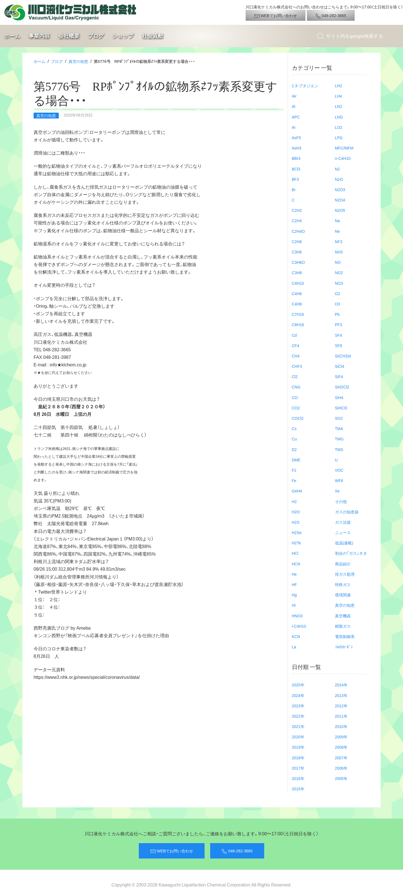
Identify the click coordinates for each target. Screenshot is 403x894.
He (294, 574)
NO (338, 262)
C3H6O (298, 262)
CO (295, 397)
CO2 (296, 408)
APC (296, 117)
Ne (337, 231)
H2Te (296, 543)
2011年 (341, 716)
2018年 (298, 757)
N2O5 (340, 210)
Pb (337, 314)
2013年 (341, 695)
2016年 (298, 778)
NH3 (339, 252)
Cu (294, 439)
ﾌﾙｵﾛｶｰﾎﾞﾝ (344, 646)
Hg (294, 594)
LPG (339, 137)
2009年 (341, 736)
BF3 (295, 179)
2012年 (341, 705)
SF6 (338, 345)
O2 (337, 293)
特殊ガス (343, 584)
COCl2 (298, 418)
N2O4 (340, 200)
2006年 (341, 768)
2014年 (341, 684)
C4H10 (298, 283)
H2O (296, 511)
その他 (341, 501)
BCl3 (296, 169)
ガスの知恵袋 (347, 511)
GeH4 (297, 491)
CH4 (296, 356)
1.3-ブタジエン (305, 85)
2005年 (341, 778)
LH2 (338, 85)
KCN (296, 636)
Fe (294, 480)
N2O (339, 179)
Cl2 (295, 376)
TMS (339, 449)
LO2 (338, 127)
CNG (296, 387)
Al (293, 106)
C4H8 (297, 304)
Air (294, 96)
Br (294, 189)
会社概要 (68, 36)
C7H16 (298, 314)
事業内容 (39, 36)
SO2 (339, 418)
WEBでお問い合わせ (275, 16)
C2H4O (298, 231)
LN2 (338, 106)
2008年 (341, 747)
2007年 (341, 757)
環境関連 (343, 594)
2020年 (298, 736)
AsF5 (296, 137)
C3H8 (297, 272)
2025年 (298, 684)
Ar (294, 127)
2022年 (298, 716)
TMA (339, 428)
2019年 (298, 747)
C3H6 (297, 252)
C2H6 (297, 241)
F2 (294, 470)
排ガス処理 (345, 574)
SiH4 (339, 397)
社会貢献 (152, 36)
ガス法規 (343, 522)
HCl (295, 553)
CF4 (295, 345)
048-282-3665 (330, 16)
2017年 (298, 768)
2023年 (298, 705)
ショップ (122, 36)
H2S (295, 522)
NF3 (338, 241)
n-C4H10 (343, 158)
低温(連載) (344, 543)
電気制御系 (345, 636)
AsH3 (296, 148)
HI (294, 605)
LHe (338, 96)
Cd (294, 335)
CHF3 (297, 366)
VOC (339, 470)
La (294, 646)
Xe (337, 491)
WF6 (339, 480)
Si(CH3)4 (343, 356)
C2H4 (297, 220)
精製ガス (343, 626)
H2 (294, 501)
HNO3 (297, 615)
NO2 (339, 272)
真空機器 (343, 615)
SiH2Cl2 (342, 387)
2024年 (298, 695)
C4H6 (297, 293)
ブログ (96, 36)
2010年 (341, 726)
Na (337, 220)
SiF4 (339, 376)
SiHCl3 (341, 408)
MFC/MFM (344, 148)
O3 (337, 304)
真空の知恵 (78, 61)
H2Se (297, 532)
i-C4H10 (299, 626)
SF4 (338, 335)
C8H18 (298, 324)
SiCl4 (339, 366)
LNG (339, 117)
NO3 (339, 283)
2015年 (298, 788)
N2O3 (340, 189)
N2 (337, 169)
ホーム (12, 36)
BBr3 (296, 158)
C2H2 (297, 210)
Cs (294, 428)
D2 (294, 449)
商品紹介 (343, 563)
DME (296, 460)
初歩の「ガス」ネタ (351, 553)
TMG (339, 439)
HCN (296, 563)
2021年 (298, 726)
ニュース (343, 532)
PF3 (338, 324)
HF (294, 584)
